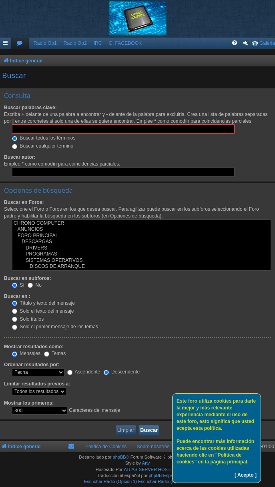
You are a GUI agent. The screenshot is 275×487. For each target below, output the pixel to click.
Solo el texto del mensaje (43, 311)
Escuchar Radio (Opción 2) (164, 481)
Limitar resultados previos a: (37, 384)
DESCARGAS (141, 242)
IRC (98, 43)
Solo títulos (28, 319)
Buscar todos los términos (44, 138)
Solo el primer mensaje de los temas (55, 326)
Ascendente (83, 372)
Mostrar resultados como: (34, 346)
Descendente (122, 372)
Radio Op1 (45, 43)
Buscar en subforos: (27, 278)
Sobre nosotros (152, 446)
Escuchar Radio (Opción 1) (110, 481)
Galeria (267, 43)
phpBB (119, 457)
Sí (18, 285)
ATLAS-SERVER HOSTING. (151, 469)
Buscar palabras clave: (30, 107)
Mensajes (26, 353)
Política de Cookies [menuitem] (106, 446)
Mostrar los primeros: (29, 403)
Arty (146, 463)
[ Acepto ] (246, 475)
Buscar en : (17, 296)
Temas (55, 353)
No (35, 285)
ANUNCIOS (141, 229)
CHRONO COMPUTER (141, 223)
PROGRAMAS (141, 254)
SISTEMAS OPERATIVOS (141, 260)
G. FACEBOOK (125, 43)
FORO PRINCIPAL (141, 236)
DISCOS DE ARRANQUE (141, 266)
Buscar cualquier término (42, 146)
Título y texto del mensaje (43, 303)
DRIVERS (141, 248)
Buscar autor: (20, 157)
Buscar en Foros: (24, 202)
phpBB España (163, 475)
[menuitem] (20, 43)
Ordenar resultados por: (31, 364)
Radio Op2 (75, 43)
